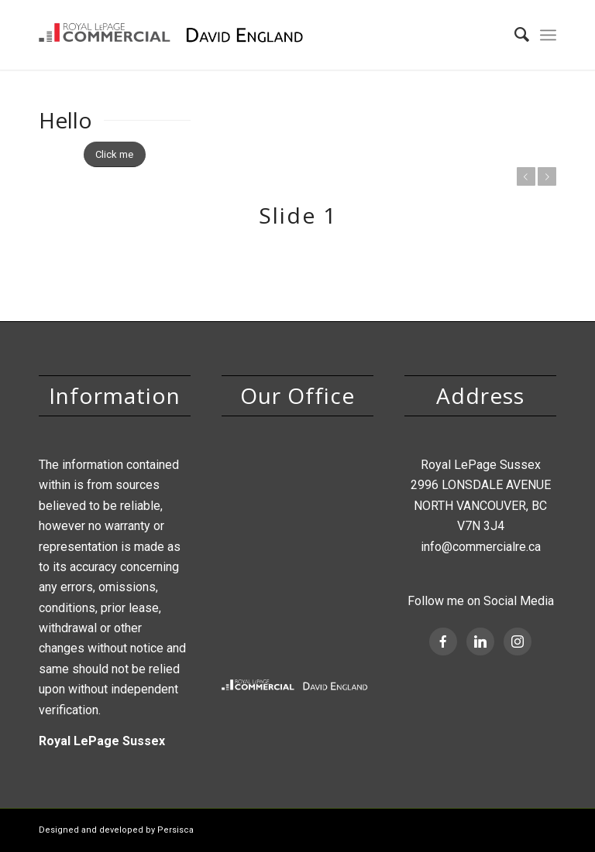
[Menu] (548, 35)
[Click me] (115, 154)
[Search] (514, 35)
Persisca (175, 830)
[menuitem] (514, 35)
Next (547, 176)
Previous (526, 176)
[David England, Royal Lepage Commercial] (176, 35)
